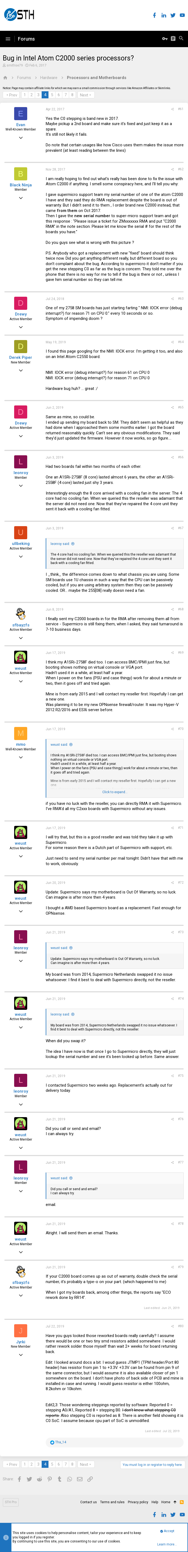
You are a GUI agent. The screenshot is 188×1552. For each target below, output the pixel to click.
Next (84, 95)
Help (155, 1502)
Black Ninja (21, 185)
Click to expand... (115, 792)
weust (20, 668)
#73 (181, 932)
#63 (181, 299)
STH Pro (11, 1502)
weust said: (59, 745)
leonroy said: (60, 544)
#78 (181, 1224)
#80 (181, 1326)
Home (165, 1502)
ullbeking (21, 543)
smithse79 (15, 65)
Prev (13, 95)
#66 (181, 457)
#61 (181, 109)
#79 (181, 1267)
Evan (20, 124)
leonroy (21, 472)
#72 (181, 882)
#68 (181, 609)
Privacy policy (138, 1502)
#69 (181, 652)
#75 (181, 1076)
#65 (181, 407)
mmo (21, 744)
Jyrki (20, 1341)
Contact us (88, 1502)
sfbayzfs (20, 625)
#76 (181, 1119)
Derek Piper (20, 357)
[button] (8, 39)
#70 (181, 729)
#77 (181, 1162)
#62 (181, 169)
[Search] (181, 39)
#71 (181, 828)
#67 (181, 528)
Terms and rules (112, 1502)
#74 (181, 999)
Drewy (21, 314)
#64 (181, 342)
